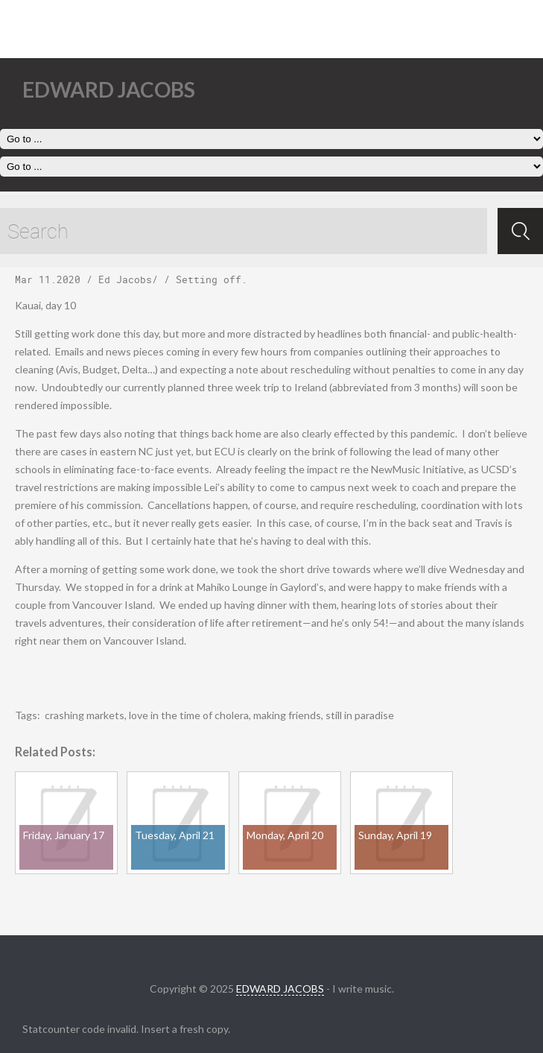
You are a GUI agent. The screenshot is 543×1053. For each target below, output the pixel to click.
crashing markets (84, 715)
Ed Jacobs (125, 279)
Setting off (208, 279)
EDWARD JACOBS (280, 988)
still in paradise (360, 715)
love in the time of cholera (189, 715)
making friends (287, 715)
